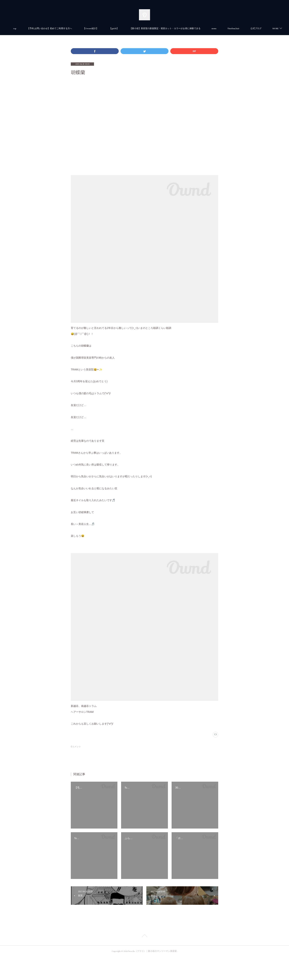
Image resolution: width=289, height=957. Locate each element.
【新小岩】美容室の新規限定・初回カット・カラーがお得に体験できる (184, 28)
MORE (250, 28)
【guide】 (133, 28)
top (34, 28)
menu (233, 28)
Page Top (144, 936)
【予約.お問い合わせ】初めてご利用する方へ (69, 28)
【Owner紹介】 (110, 28)
